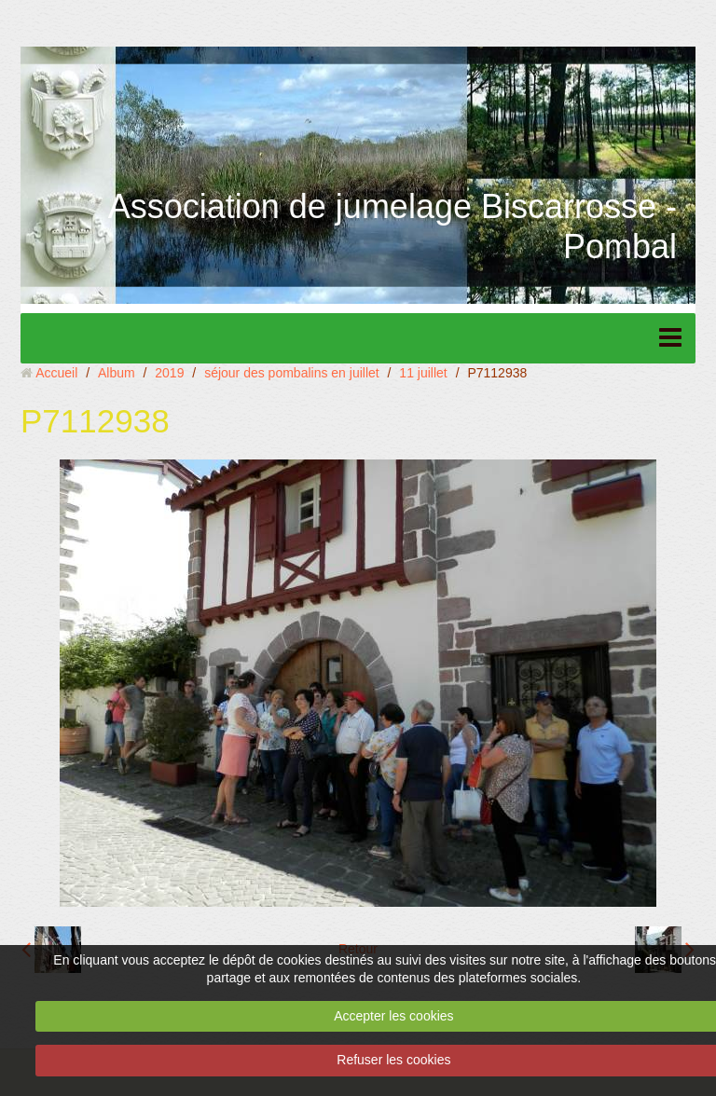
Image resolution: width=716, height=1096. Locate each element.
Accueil (56, 372)
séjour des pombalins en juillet (291, 372)
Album (116, 372)
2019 (169, 372)
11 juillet (423, 372)
